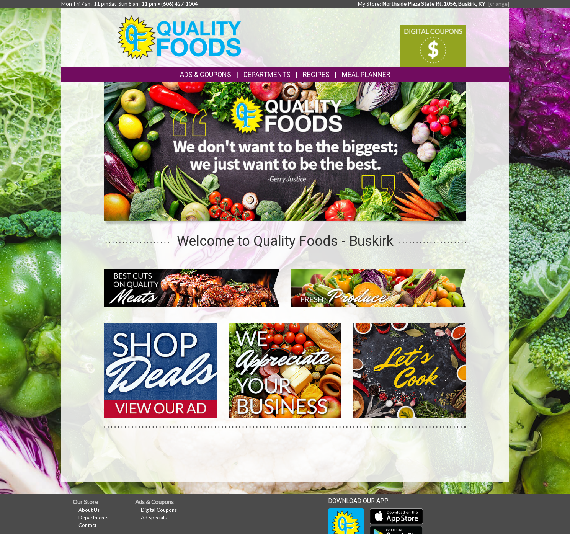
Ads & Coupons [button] (205, 74)
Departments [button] (267, 74)
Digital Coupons (159, 510)
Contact (87, 525)
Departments (93, 517)
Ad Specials (154, 517)
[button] (266, 213)
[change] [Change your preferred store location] (498, 3)
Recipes (316, 74)
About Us (89, 510)
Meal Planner (366, 74)
